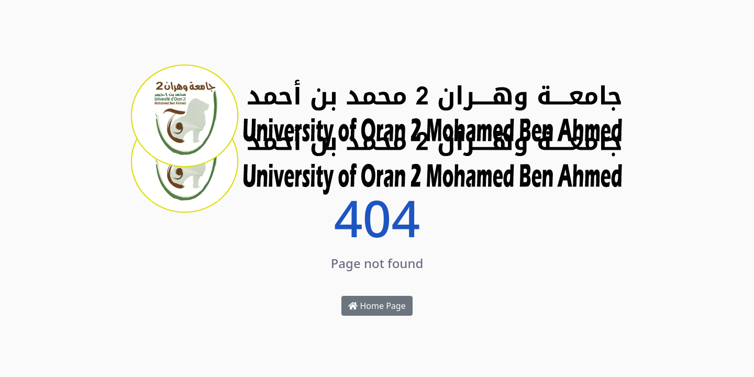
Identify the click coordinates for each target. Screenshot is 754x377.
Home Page (376, 306)
